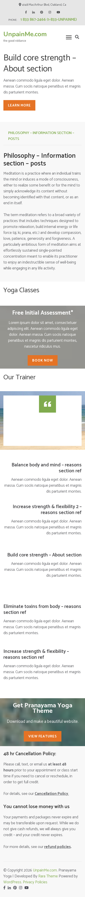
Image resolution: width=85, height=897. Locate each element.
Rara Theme (48, 876)
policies (57, 847)
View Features (42, 736)
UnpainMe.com (25, 34)
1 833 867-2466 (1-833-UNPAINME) (48, 19)
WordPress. (13, 882)
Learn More (19, 105)
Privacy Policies (35, 882)
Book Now (42, 360)
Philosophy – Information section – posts (41, 136)
